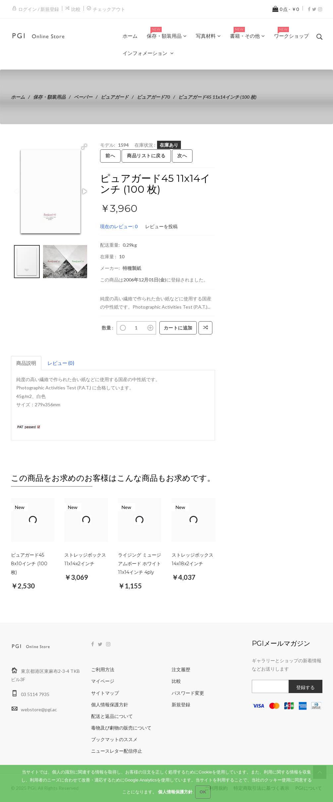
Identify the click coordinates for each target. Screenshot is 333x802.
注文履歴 (181, 669)
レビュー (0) (60, 363)
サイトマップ (105, 693)
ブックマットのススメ (114, 739)
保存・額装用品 (49, 97)
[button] (84, 146)
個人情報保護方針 (109, 704)
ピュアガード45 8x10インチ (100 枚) (29, 563)
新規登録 (181, 704)
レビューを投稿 (161, 226)
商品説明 (26, 363)
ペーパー (83, 97)
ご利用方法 (102, 669)
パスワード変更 (188, 693)
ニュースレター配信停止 (116, 751)
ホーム (18, 97)
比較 (76, 9)
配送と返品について (112, 716)
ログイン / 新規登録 (38, 9)
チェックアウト (109, 9)
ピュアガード (115, 97)
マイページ (102, 681)
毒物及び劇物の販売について (121, 727)
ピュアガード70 (153, 97)
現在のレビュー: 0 (119, 226)
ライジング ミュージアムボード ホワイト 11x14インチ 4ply (139, 563)
